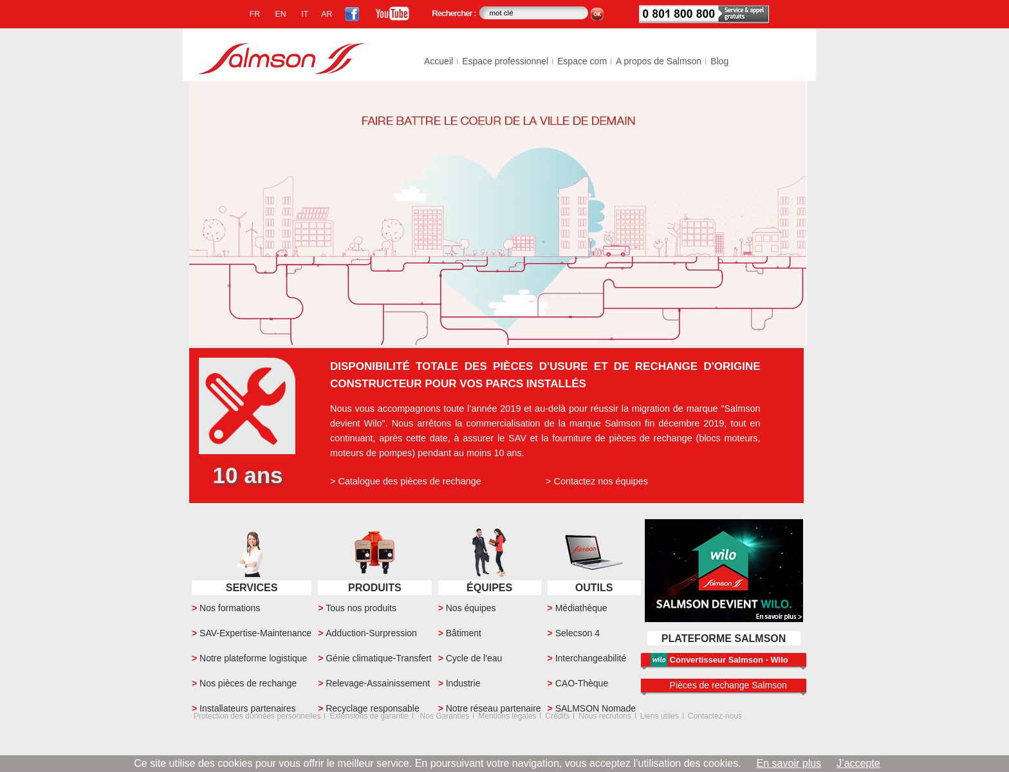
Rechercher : (454, 13)
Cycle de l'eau (474, 658)
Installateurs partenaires (247, 708)
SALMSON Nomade (595, 708)
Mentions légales (507, 716)
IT (304, 14)
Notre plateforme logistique (253, 658)
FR (255, 14)
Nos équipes (471, 608)
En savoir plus (789, 763)
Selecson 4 (577, 633)
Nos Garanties (445, 716)
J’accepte (858, 763)
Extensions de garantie (368, 716)
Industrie (463, 683)
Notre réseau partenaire (493, 708)
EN (280, 14)
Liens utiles (659, 716)
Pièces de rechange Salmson (728, 685)
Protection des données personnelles (257, 716)
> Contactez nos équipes (597, 481)
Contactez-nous (715, 716)
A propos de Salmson (658, 61)
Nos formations (229, 608)
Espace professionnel (505, 61)
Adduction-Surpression (371, 633)
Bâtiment (463, 633)
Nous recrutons (605, 716)
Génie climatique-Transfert (378, 658)
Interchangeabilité (591, 658)
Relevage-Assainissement (378, 683)
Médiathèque (581, 608)
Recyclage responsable (373, 708)
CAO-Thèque (581, 683)
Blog (719, 61)
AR (326, 14)
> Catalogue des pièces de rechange (405, 481)
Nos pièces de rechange (248, 683)
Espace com (582, 61)
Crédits (557, 716)
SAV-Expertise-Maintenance (255, 633)
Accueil (438, 61)
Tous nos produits (361, 608)
